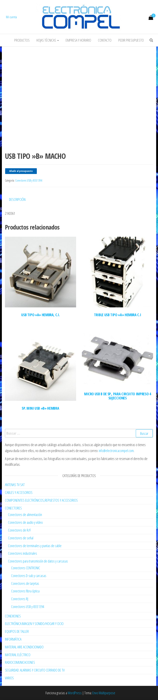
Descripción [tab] (17, 199)
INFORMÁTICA (13, 639)
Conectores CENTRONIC (25, 567)
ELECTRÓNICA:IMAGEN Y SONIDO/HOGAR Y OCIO (34, 623)
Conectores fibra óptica (25, 591)
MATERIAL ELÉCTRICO (17, 654)
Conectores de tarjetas (25, 583)
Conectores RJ (19, 598)
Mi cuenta (11, 17)
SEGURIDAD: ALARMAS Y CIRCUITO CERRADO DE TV (35, 670)
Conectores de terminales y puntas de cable (35, 545)
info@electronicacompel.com (116, 450)
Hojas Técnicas (47, 40)
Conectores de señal (20, 537)
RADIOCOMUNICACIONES (20, 662)
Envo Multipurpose (103, 692)
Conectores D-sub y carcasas (28, 575)
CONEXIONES (13, 616)
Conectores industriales (22, 553)
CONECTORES (13, 508)
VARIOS (9, 677)
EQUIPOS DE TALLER (17, 631)
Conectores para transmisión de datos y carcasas (38, 561)
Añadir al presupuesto (21, 171)
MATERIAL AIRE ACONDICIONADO (24, 646)
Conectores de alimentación (25, 514)
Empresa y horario (78, 40)
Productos (22, 40)
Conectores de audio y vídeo (25, 522)
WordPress (75, 692)
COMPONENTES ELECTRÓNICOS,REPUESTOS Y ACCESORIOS (41, 500)
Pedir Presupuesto (131, 40)
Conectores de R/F (19, 530)
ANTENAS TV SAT (15, 484)
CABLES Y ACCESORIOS (19, 492)
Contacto (105, 40)
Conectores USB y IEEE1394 (28, 180)
